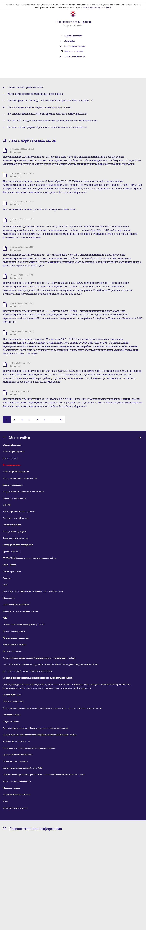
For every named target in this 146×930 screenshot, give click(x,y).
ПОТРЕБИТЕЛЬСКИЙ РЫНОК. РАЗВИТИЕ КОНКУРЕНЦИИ (27, 671)
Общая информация (12, 445)
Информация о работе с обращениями (20, 478)
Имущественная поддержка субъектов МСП (22, 768)
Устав (5, 801)
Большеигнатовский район (73, 22)
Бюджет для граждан (12, 651)
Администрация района (13, 452)
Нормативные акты (11, 465)
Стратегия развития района (15, 761)
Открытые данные (11, 721)
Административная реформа (16, 472)
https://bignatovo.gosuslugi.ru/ (97, 7)
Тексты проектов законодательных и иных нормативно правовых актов (50, 100)
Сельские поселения (73, 36)
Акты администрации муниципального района (36, 93)
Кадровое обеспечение (13, 485)
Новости (7, 505)
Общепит (7, 578)
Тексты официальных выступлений (19, 512)
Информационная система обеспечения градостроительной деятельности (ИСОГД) (40, 735)
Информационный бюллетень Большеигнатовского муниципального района (37, 678)
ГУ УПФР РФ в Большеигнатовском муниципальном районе (29, 558)
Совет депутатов (10, 458)
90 (60, 419)
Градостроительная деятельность (17, 755)
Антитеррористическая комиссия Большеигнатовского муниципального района (39, 658)
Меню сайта (69, 41)
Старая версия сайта (12, 571)
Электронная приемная (74, 46)
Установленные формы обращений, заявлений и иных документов (47, 127)
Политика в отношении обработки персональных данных (29, 748)
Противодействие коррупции (16, 605)
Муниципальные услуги (14, 631)
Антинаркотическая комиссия (16, 795)
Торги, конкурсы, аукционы (15, 538)
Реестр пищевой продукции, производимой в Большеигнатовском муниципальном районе (44, 775)
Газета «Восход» (10, 565)
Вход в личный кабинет (75, 56)
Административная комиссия (16, 741)
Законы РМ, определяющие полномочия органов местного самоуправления (52, 120)
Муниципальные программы (16, 638)
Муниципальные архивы (14, 645)
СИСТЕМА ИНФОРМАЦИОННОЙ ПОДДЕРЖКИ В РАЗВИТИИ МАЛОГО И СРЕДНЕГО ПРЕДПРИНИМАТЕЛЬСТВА (50, 665)
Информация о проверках (14, 531)
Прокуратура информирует (15, 808)
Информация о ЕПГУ (12, 695)
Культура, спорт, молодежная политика (20, 611)
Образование (9, 598)
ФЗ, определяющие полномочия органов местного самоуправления (47, 113)
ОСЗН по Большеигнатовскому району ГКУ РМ (23, 625)
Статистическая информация (16, 518)
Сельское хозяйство (12, 715)
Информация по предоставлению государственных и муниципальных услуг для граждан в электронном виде (52, 708)
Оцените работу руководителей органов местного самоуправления (33, 591)
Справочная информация (14, 498)
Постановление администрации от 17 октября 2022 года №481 (39, 209)
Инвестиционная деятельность (17, 781)
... (52, 419)
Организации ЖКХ (11, 551)
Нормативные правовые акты (25, 87)
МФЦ (5, 618)
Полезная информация (13, 701)
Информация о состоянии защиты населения (23, 492)
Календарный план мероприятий (18, 545)
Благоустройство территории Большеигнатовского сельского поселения (35, 728)
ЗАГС (5, 585)
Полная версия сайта (73, 51)
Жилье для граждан (11, 788)
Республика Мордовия (73, 26)
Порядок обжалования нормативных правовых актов (39, 107)
